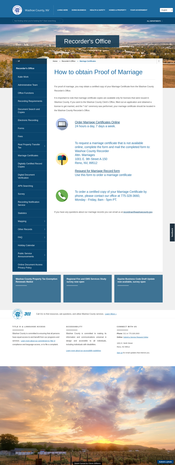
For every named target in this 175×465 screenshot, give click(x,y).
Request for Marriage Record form (97, 171)
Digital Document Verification (26, 176)
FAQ (20, 237)
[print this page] (160, 61)
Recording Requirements (30, 101)
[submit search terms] (60, 20)
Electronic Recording (28, 120)
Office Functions (26, 93)
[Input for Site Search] (37, 21)
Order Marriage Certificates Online (97, 122)
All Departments (154, 21)
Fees (20, 136)
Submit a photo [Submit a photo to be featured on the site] (165, 462)
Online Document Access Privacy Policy (30, 266)
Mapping (22, 221)
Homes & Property (117, 10)
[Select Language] (166, 10)
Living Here (62, 10)
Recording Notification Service (28, 203)
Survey (21, 194)
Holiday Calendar (26, 245)
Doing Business (79, 10)
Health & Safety (97, 10)
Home (55, 61)
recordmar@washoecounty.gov (137, 212)
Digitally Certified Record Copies (30, 165)
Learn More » (111, 314)
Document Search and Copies (29, 110)
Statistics (22, 213)
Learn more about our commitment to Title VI (39, 341)
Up (19, 61)
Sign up (120, 353)
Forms (21, 128)
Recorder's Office (25, 68)
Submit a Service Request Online (136, 337)
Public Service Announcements (26, 255)
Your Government (138, 10)
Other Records (25, 229)
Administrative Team (28, 85)
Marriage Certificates (28, 155)
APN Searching (25, 186)
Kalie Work (23, 77)
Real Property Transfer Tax (29, 146)
